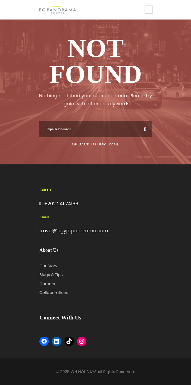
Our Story (48, 265)
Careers (47, 283)
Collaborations (53, 292)
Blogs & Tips (51, 274)
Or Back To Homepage (95, 144)
